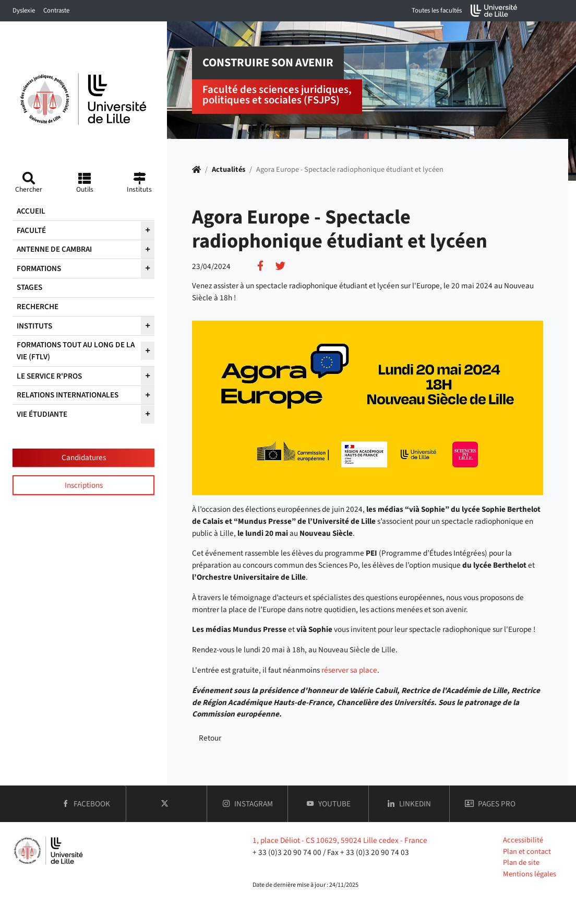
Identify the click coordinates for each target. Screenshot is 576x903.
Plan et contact (527, 851)
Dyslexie (24, 10)
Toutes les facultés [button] (437, 10)
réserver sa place (349, 670)
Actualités (228, 169)
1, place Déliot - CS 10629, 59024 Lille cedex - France (340, 840)
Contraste (56, 10)
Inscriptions (84, 485)
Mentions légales (529, 874)
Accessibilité (523, 840)
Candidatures (84, 457)
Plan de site (521, 862)
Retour (210, 738)
